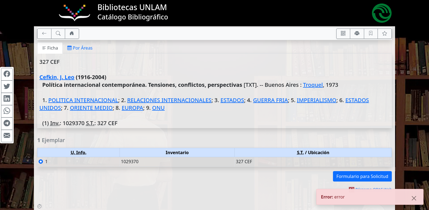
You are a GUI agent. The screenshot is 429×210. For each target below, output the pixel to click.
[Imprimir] (357, 33)
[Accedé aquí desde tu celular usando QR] (343, 33)
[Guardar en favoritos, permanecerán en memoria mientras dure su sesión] (371, 33)
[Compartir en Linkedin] (7, 99)
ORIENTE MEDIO (91, 107)
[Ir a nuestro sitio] (72, 33)
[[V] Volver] (44, 33)
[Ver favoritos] (385, 33)
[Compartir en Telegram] (7, 123)
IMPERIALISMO (316, 100)
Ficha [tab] (50, 48)
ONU (158, 107)
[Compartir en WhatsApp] (7, 111)
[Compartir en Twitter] (7, 86)
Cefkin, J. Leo (56, 77)
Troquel (313, 84)
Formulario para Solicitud (362, 176)
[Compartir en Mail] (7, 136)
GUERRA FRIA (270, 100)
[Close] (414, 198)
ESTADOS (232, 100)
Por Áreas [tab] (79, 48)
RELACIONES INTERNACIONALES (169, 100)
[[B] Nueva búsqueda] (58, 33)
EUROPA (132, 107)
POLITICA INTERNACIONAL (83, 100)
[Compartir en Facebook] (7, 74)
